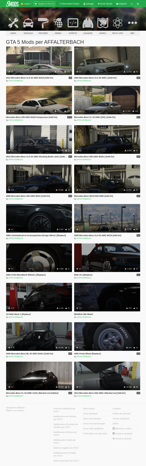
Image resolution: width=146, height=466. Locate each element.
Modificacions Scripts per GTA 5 (65, 441)
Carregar (88, 4)
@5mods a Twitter (122, 428)
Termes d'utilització (121, 418)
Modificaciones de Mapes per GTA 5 (65, 454)
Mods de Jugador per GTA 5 (66, 448)
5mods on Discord (122, 438)
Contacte (117, 408)
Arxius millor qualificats (93, 428)
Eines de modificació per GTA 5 (64, 410)
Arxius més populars (92, 418)
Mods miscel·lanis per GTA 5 (66, 461)
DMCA (115, 423)
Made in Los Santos (15, 410)
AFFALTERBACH (16, 81)
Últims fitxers (89, 408)
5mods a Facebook (122, 433)
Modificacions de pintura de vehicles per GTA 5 (66, 425)
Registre (121, 4)
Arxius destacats (90, 413)
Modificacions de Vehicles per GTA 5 (65, 417)
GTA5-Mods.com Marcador (95, 433)
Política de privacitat (121, 413)
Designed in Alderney (15, 407)
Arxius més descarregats (94, 423)
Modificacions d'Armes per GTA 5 (65, 433)
